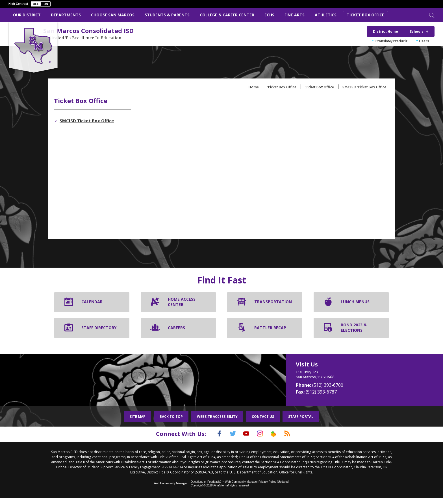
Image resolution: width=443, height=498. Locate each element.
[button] (41, 3)
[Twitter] (228, 434)
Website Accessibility (217, 417)
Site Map (138, 417)
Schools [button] (417, 31)
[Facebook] (212, 434)
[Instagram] (261, 434)
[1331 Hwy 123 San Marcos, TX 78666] (340, 375)
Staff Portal (300, 417)
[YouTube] (244, 434)
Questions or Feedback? (205, 481)
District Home (385, 31)
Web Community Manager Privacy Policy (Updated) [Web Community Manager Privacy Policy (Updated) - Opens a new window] (257, 481)
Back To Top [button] (171, 417)
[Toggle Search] (431, 14)
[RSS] (294, 434)
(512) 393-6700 (327, 386)
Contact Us (263, 417)
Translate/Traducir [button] (391, 41)
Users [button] (424, 41)
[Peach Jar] (277, 434)
